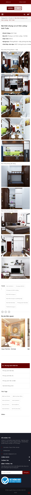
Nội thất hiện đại (10, 302)
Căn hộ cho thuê (16, 408)
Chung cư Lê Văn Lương (12, 290)
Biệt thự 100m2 (6, 396)
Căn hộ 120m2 (6, 400)
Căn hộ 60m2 (9, 286)
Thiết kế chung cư (10, 306)
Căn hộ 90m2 (5, 408)
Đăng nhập (22, 2)
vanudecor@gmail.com (9, 454)
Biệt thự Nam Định (17, 396)
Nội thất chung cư (10, 294)
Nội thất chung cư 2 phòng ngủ (14, 298)
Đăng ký (8, 2)
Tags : (3, 287)
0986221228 (6, 450)
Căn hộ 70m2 (5, 404)
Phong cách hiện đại (22, 302)
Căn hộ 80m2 (15, 404)
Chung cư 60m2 (20, 286)
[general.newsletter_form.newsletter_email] (15, 472)
